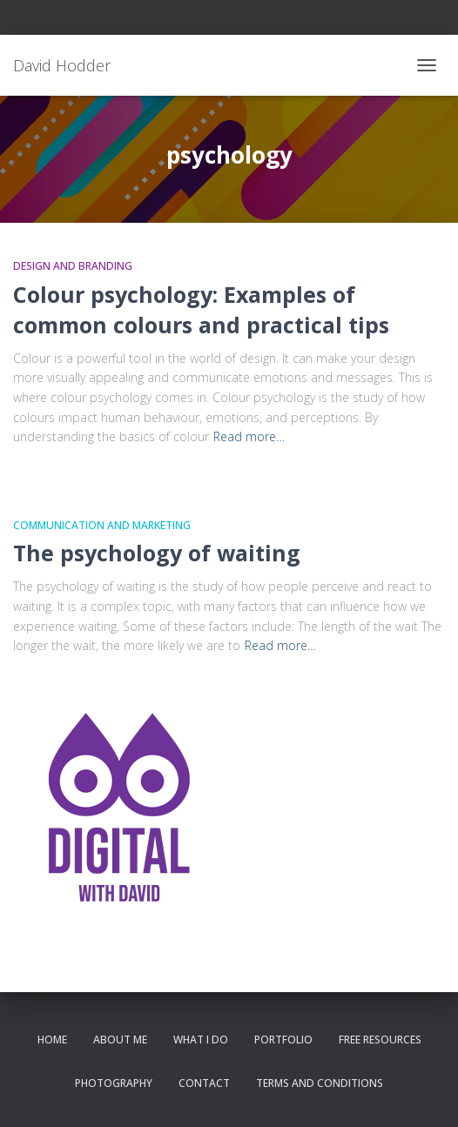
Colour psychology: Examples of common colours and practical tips (201, 309)
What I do (200, 1039)
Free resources (380, 1039)
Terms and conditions (319, 1083)
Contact (204, 1083)
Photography (113, 1083)
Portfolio (283, 1039)
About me (120, 1039)
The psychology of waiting (156, 552)
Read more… (249, 436)
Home (52, 1039)
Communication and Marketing (102, 525)
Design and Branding (72, 265)
